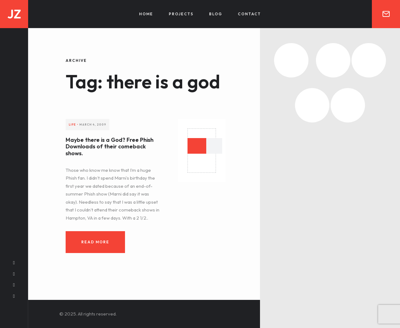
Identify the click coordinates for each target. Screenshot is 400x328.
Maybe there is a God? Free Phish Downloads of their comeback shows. (109, 146)
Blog (215, 14)
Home (146, 14)
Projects (181, 14)
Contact (249, 14)
